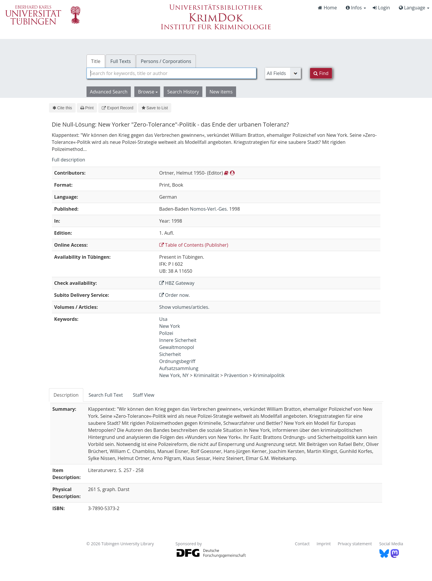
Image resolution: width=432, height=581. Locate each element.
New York (169, 326)
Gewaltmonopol (176, 347)
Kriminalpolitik (269, 375)
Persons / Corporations (166, 61)
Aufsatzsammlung (179, 368)
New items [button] (221, 91)
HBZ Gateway (176, 283)
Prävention (236, 375)
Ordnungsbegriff (177, 361)
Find (321, 73)
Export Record (117, 107)
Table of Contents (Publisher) (193, 245)
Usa (163, 319)
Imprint (324, 543)
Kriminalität (206, 375)
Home (327, 7)
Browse (148, 91)
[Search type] (283, 73)
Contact (302, 543)
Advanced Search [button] (109, 91)
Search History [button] (183, 91)
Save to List (155, 107)
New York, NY (174, 375)
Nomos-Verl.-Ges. (209, 209)
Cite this (62, 107)
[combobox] (171, 73)
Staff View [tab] (143, 395)
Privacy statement (355, 543)
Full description (68, 159)
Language (414, 7)
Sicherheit (170, 354)
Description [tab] (66, 395)
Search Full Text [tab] (106, 395)
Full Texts (120, 61)
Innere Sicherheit (177, 340)
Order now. (174, 295)
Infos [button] (356, 7)
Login (381, 7)
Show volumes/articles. (184, 307)
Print (87, 107)
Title (96, 61)
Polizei (166, 333)
